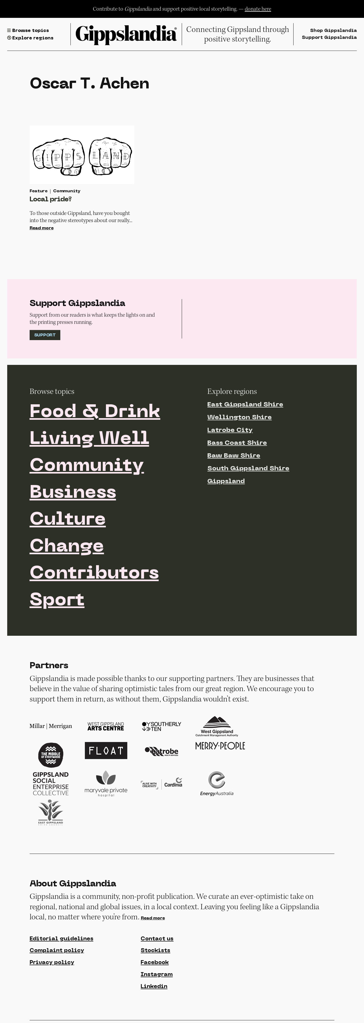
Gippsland (226, 481)
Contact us (157, 939)
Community (87, 466)
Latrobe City (230, 430)
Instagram (157, 974)
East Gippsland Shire (245, 405)
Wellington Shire (239, 417)
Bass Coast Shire (237, 443)
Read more (42, 228)
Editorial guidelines (61, 939)
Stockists (155, 950)
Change (67, 547)
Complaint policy (57, 950)
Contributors (94, 573)
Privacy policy (52, 962)
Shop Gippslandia (333, 30)
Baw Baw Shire (233, 456)
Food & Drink (95, 412)
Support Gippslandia (329, 37)
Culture (68, 520)
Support (45, 335)
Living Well (89, 439)
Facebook (155, 962)
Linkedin (154, 986)
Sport (57, 600)
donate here (258, 9)
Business (73, 493)
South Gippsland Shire (248, 469)
